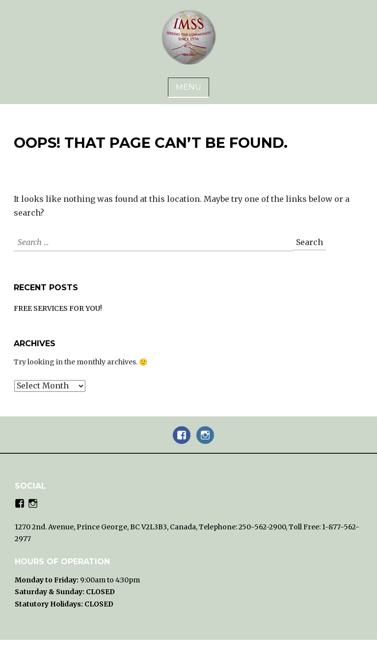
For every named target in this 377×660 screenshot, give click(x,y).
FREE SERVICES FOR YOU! (58, 308)
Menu (188, 87)
